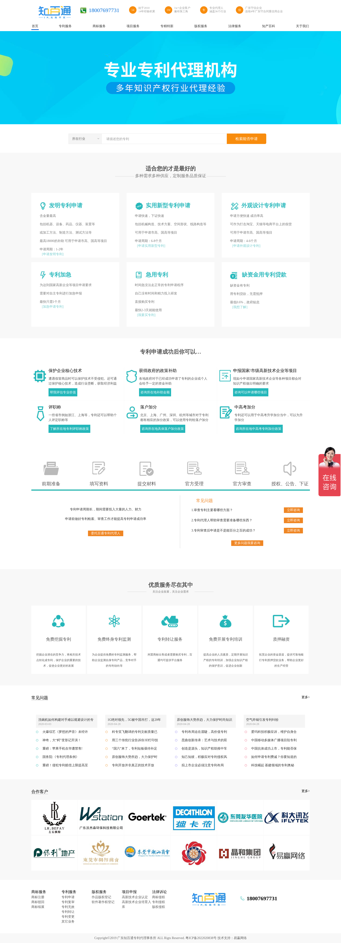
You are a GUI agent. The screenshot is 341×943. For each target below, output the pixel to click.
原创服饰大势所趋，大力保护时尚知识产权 (204, 720)
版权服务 (99, 892)
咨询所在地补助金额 (155, 392)
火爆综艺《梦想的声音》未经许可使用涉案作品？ (65, 733)
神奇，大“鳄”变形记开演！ (61, 740)
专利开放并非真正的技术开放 (133, 765)
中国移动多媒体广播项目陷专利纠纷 (274, 741)
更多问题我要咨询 (247, 543)
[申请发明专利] (53, 254)
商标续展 (37, 907)
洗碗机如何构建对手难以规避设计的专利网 (66, 720)
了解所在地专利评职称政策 (69, 429)
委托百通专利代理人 (105, 533)
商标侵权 (158, 897)
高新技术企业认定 (135, 897)
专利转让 (68, 912)
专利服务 (69, 892)
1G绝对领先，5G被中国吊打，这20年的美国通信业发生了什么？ (134, 720)
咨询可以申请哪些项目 (250, 392)
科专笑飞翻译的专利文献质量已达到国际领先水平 (134, 733)
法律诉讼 (159, 892)
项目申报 (129, 892)
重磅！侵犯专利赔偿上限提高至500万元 (65, 767)
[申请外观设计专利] (246, 246)
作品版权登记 (101, 897)
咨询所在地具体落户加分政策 (163, 429)
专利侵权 (158, 902)
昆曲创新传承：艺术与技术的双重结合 (204, 741)
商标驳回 (37, 902)
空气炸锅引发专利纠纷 (262, 719)
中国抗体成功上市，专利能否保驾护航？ (274, 750)
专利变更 (68, 916)
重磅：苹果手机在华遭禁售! (62, 748)
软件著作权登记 (103, 902)
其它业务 (68, 921)
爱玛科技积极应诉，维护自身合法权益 (274, 733)
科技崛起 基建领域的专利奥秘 (272, 765)
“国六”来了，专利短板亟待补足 (134, 748)
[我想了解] (239, 307)
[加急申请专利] (53, 306)
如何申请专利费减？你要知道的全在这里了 (274, 758)
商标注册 (37, 897)
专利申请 (68, 897)
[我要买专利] (146, 315)
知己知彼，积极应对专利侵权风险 (204, 758)
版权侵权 (158, 907)
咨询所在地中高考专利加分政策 (258, 429)
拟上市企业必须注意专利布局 (203, 765)
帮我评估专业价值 (63, 392)
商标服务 (38, 892)
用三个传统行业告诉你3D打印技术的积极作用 (135, 741)
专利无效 (68, 907)
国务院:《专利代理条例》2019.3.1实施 (60, 758)
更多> (306, 697)
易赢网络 (240, 938)
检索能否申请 (246, 139)
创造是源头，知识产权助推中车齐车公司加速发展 (204, 750)
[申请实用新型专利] (151, 246)
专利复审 (68, 902)
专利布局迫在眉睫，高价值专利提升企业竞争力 (204, 733)
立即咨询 (293, 510)
